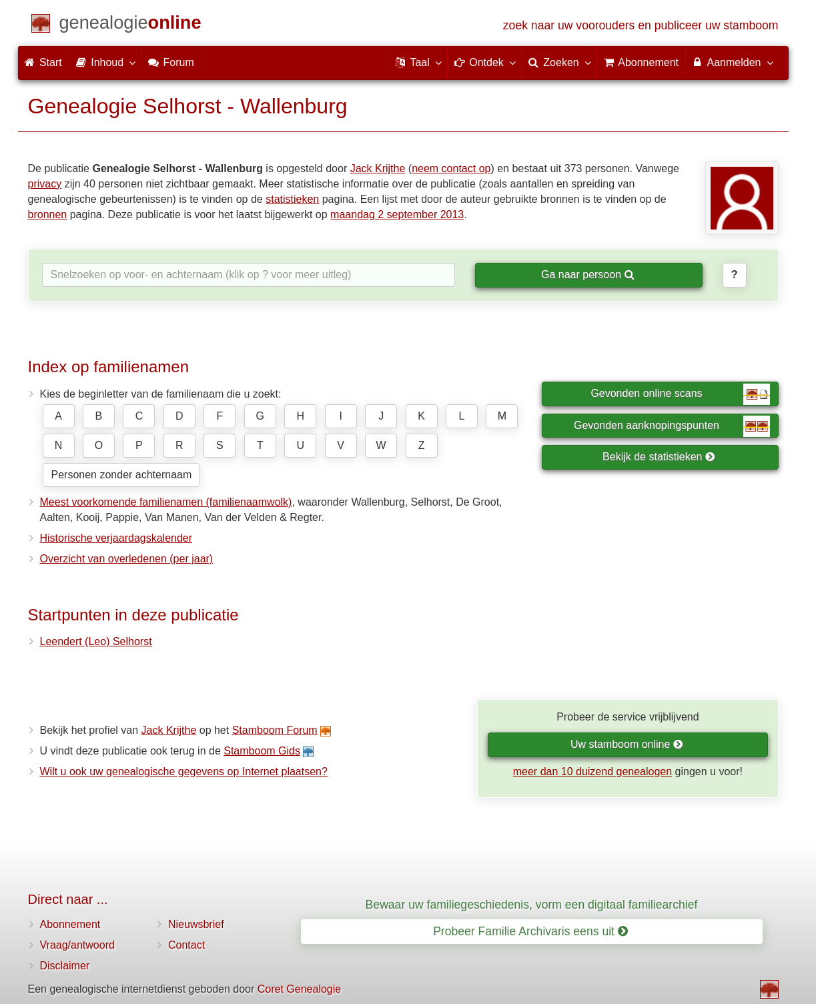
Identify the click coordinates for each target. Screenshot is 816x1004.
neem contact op (451, 168)
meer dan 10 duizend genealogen (592, 771)
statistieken (292, 199)
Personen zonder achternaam (121, 474)
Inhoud (105, 62)
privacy (45, 183)
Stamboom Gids (262, 751)
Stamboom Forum (275, 730)
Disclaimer (65, 965)
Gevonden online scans (679, 394)
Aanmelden (732, 62)
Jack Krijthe (378, 168)
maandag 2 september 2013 (397, 214)
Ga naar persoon (588, 274)
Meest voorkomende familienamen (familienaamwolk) (166, 502)
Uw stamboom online (626, 744)
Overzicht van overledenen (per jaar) (127, 558)
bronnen (47, 214)
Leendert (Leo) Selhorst (96, 641)
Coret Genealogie (299, 989)
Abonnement (70, 924)
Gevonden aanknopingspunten (671, 426)
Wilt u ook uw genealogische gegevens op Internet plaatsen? (184, 771)
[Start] (130, 25)
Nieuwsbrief (196, 924)
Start (43, 62)
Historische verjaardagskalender (116, 538)
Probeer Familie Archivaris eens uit (530, 931)
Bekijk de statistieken (658, 456)
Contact (186, 945)
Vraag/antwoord (77, 945)
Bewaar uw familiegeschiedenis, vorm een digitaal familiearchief (532, 904)
